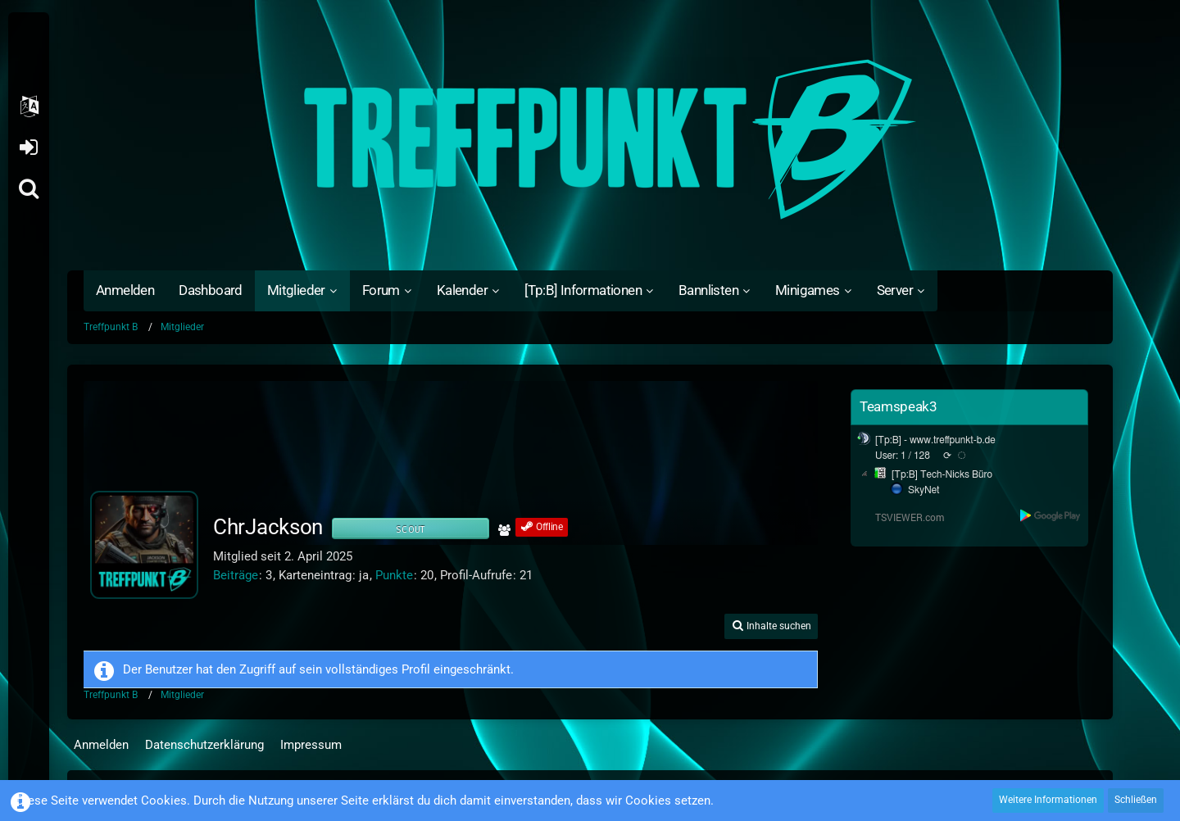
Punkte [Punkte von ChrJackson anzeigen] (394, 575)
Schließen (1135, 799)
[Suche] (28, 188)
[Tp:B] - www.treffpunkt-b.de (935, 440)
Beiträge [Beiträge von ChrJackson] (235, 575)
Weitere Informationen (1048, 799)
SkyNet (923, 490)
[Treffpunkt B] (590, 139)
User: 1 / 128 (902, 455)
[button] (28, 106)
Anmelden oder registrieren (28, 147)
